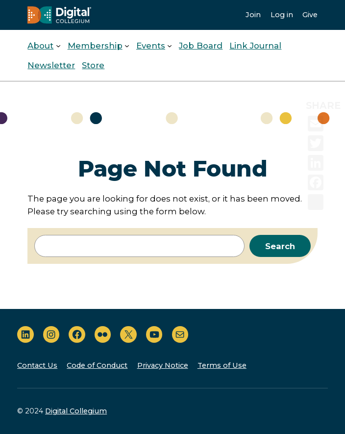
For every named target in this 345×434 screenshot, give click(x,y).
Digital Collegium (76, 411)
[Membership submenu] (126, 45)
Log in (282, 14)
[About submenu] (58, 45)
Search (280, 246)
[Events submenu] (169, 45)
